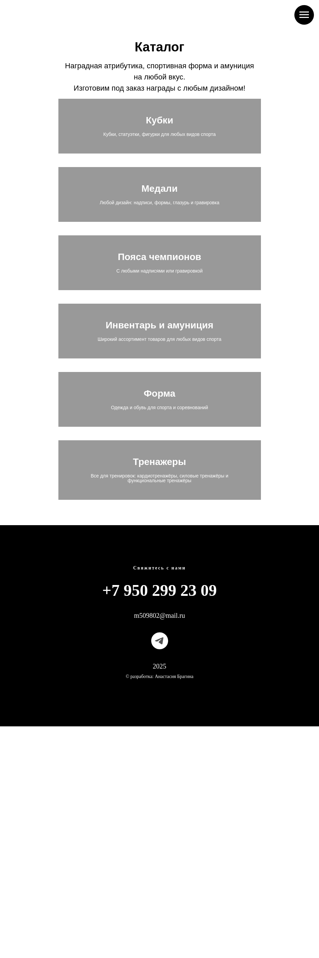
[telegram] (159, 872)
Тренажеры (159, 676)
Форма (160, 571)
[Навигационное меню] (304, 14)
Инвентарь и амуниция (159, 463)
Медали (159, 247)
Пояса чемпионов (159, 355)
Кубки (159, 140)
